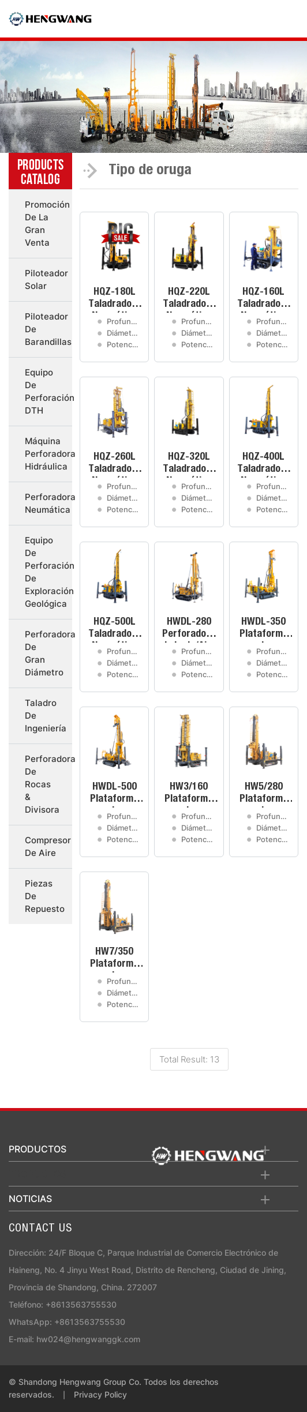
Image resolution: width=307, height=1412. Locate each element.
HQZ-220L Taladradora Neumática (189, 300)
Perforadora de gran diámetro (48, 653)
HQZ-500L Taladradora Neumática (114, 630)
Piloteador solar (46, 279)
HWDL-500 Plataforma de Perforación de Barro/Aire (114, 795)
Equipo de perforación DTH (48, 391)
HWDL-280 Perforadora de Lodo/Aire (189, 630)
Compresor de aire (48, 846)
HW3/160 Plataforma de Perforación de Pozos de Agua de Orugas (189, 795)
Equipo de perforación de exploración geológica (48, 572)
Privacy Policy (100, 1394)
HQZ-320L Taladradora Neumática (189, 465)
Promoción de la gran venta (47, 223)
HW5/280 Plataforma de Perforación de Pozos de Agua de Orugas (264, 795)
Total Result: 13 (189, 1059)
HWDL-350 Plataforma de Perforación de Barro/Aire (263, 630)
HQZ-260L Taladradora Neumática (114, 465)
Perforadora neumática (48, 503)
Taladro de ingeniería (45, 715)
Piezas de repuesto (45, 896)
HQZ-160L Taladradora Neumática (263, 300)
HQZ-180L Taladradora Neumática (114, 300)
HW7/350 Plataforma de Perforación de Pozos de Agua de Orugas (114, 959)
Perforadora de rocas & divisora (48, 784)
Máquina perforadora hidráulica (48, 453)
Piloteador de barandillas (48, 329)
